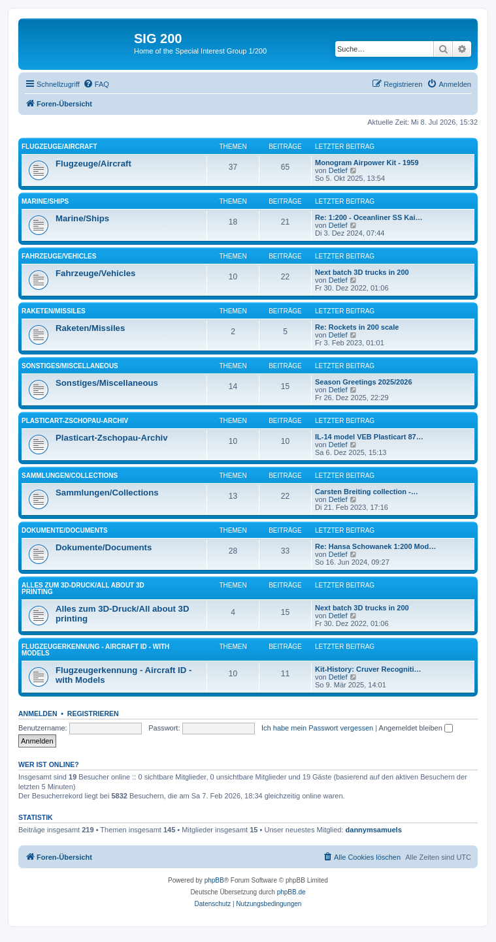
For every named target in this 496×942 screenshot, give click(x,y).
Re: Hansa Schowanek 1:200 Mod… (375, 546)
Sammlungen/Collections (70, 475)
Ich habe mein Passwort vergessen (317, 728)
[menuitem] (96, 84)
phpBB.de (291, 892)
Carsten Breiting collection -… (366, 491)
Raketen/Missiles (54, 311)
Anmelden (38, 713)
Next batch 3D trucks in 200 (362, 272)
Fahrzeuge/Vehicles (59, 256)
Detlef (338, 170)
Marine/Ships (45, 201)
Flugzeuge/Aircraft (59, 146)
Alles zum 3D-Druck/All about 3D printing (83, 588)
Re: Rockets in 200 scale (357, 327)
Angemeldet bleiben (416, 728)
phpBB (214, 880)
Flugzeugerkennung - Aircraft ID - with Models (95, 650)
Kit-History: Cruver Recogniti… (368, 669)
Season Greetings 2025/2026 (363, 382)
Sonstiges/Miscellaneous (70, 365)
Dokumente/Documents (65, 530)
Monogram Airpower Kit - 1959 (367, 162)
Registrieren (93, 713)
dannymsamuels (374, 830)
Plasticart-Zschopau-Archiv (75, 420)
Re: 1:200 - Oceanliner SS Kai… (368, 217)
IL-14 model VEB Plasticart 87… (369, 437)
